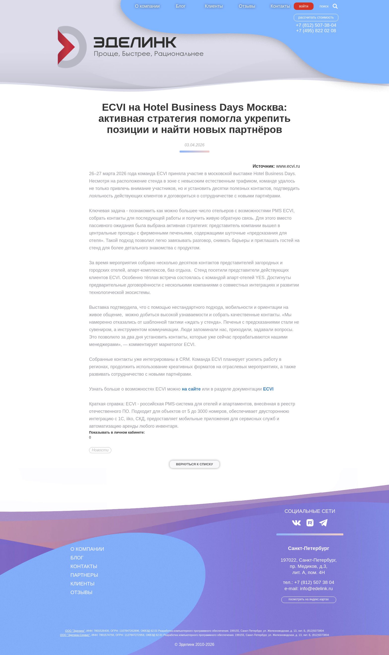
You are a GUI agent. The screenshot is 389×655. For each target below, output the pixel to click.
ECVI (268, 389)
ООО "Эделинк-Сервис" (75, 634)
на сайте (191, 389)
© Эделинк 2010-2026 (194, 644)
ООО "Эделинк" (75, 630)
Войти (303, 6)
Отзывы (247, 6)
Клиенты (214, 6)
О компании (147, 6)
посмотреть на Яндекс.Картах (309, 599)
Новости (100, 450)
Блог (180, 6)
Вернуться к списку (194, 464)
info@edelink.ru (316, 588)
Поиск (324, 6)
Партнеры (84, 575)
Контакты (280, 6)
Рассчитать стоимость (316, 17)
